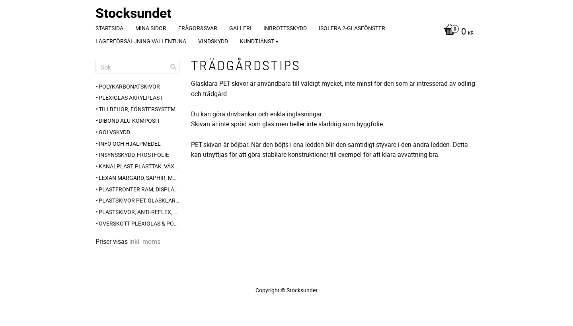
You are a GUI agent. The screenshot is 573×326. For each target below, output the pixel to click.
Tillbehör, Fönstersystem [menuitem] (137, 109)
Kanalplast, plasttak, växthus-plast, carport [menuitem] (139, 166)
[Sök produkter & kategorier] (137, 67)
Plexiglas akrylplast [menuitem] (131, 97)
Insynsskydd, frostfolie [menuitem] (134, 154)
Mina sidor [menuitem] (150, 28)
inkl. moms (144, 241)
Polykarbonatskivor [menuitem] (129, 86)
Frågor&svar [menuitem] (197, 28)
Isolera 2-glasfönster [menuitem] (352, 28)
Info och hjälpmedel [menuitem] (130, 143)
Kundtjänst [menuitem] (257, 41)
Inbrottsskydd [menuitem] (285, 28)
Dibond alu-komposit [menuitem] (129, 120)
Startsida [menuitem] (109, 28)
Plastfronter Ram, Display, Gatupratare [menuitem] (139, 189)
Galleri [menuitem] (240, 28)
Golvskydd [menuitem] (114, 132)
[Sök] (173, 67)
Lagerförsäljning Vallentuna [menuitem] (141, 41)
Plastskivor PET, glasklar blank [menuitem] (139, 200)
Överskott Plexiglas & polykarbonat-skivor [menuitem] (139, 223)
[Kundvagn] (457, 32)
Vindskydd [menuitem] (213, 41)
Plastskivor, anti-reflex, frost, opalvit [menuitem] (139, 212)
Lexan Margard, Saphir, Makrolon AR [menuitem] (139, 177)
